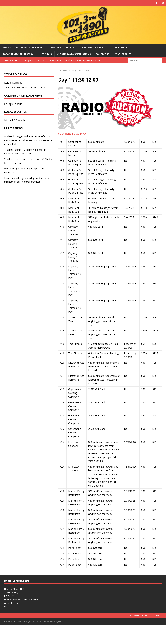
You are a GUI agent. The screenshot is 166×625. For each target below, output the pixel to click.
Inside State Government (31, 47)
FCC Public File (11, 603)
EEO (6, 606)
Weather (56, 47)
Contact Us (102, 54)
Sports (70, 47)
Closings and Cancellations (74, 54)
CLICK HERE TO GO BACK (72, 133)
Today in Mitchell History (18, 54)
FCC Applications (138, 615)
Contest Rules (122, 54)
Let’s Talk (46, 54)
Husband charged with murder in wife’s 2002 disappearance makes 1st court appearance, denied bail (28, 140)
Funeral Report (120, 47)
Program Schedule (92, 47)
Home (6, 47)
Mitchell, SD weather (15, 120)
